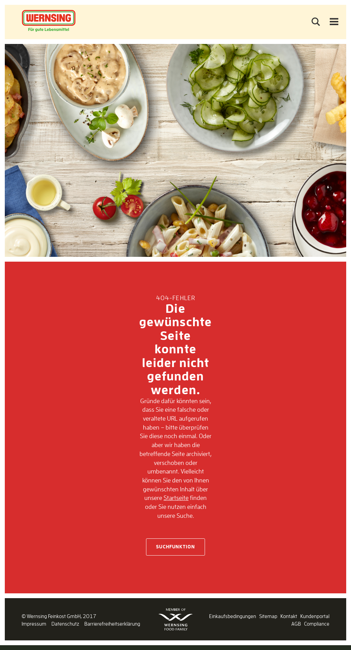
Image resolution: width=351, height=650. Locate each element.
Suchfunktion (175, 546)
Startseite (176, 497)
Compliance (316, 624)
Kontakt (288, 616)
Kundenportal (314, 616)
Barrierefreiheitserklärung (112, 624)
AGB (296, 624)
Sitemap (268, 616)
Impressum (34, 624)
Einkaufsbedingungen (232, 616)
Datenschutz (65, 624)
